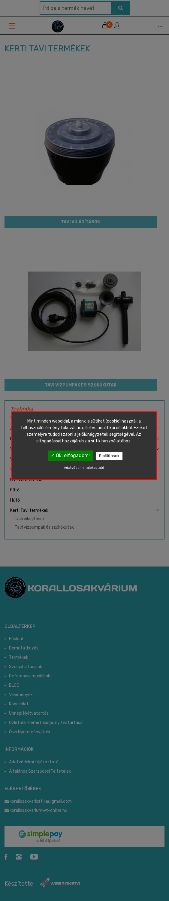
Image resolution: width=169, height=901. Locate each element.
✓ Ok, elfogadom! (70, 455)
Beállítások (109, 456)
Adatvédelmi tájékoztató (84, 468)
